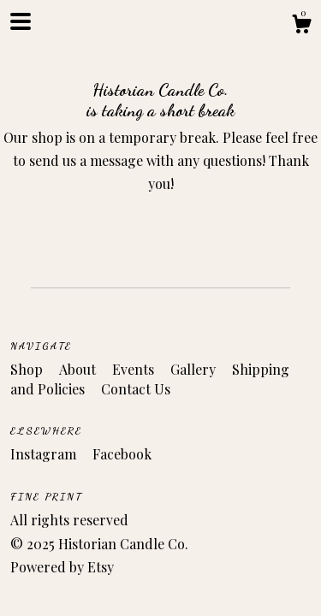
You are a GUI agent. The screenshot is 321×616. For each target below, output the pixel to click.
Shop (28, 369)
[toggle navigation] (20, 21)
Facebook (122, 454)
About (79, 369)
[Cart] (301, 26)
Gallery (194, 369)
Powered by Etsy (62, 567)
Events (135, 369)
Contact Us (135, 389)
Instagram (45, 454)
